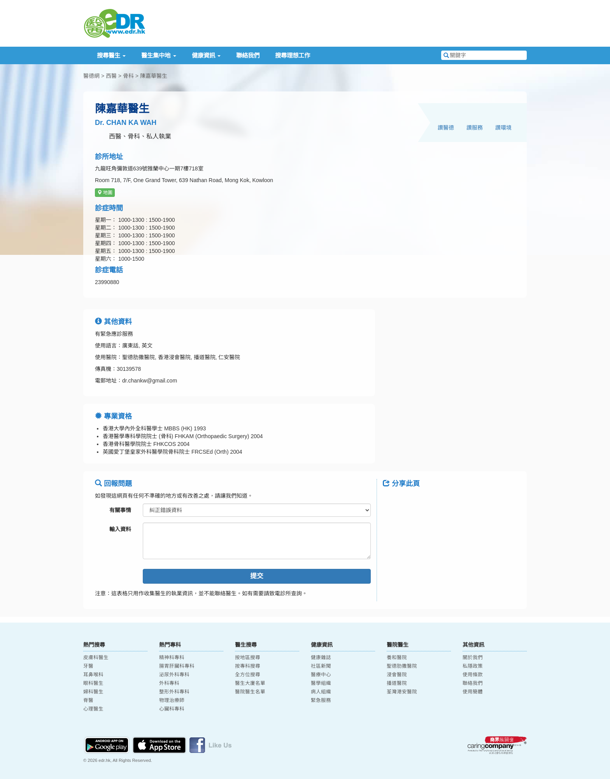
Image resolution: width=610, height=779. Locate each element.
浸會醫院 (397, 674)
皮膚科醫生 (96, 657)
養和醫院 (397, 657)
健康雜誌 (321, 657)
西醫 (111, 76)
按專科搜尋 (247, 666)
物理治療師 (171, 700)
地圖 (104, 192)
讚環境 (503, 128)
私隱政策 (473, 666)
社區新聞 (321, 666)
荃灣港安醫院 (402, 692)
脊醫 (88, 700)
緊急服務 (321, 700)
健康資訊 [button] (206, 55)
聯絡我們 (247, 55)
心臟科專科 (171, 709)
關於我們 (473, 657)
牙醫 (88, 666)
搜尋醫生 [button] (111, 55)
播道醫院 (397, 683)
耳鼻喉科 (93, 674)
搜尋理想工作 (292, 55)
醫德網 (91, 76)
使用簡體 (473, 692)
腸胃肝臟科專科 (177, 666)
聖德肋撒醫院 (402, 666)
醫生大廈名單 (250, 683)
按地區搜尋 (247, 657)
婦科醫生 (93, 692)
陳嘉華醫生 (153, 76)
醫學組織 (321, 683)
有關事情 (120, 510)
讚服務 (474, 128)
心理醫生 (93, 709)
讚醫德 (446, 128)
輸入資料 (120, 529)
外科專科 (169, 683)
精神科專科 (171, 657)
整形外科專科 (174, 692)
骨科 (128, 76)
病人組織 (321, 692)
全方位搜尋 (247, 674)
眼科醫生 (93, 683)
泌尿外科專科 (174, 674)
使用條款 (473, 674)
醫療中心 (321, 674)
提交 (256, 576)
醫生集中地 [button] (158, 55)
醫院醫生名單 (250, 692)
